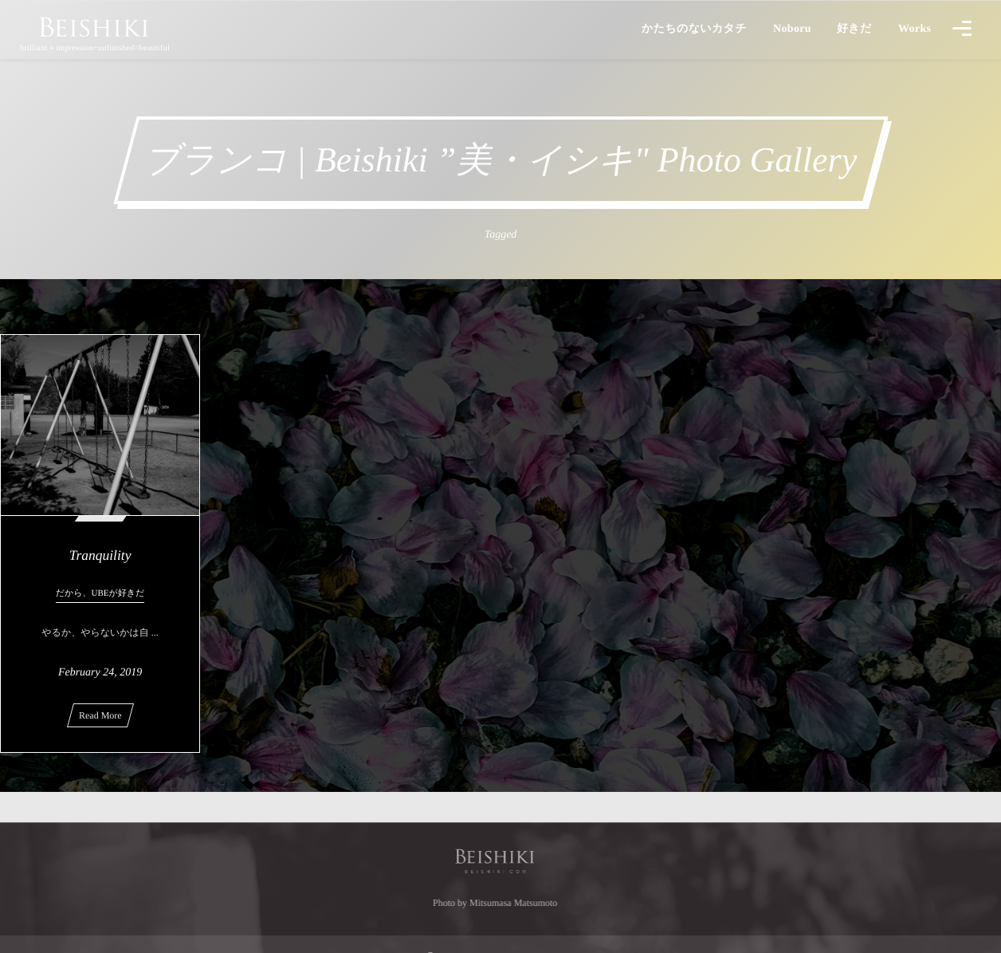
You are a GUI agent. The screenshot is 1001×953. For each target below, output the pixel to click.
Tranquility (100, 555)
